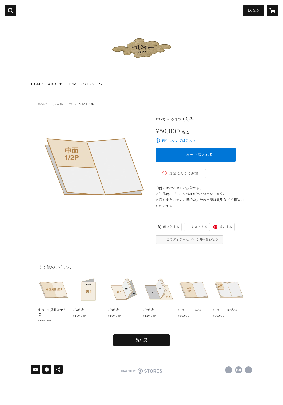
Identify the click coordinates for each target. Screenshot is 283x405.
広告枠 (58, 104)
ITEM (72, 84)
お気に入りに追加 (183, 173)
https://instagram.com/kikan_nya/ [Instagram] (238, 369)
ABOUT (55, 84)
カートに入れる (199, 155)
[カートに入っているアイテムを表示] (272, 10)
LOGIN (253, 10)
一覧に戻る (141, 340)
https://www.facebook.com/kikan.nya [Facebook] (228, 369)
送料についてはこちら (179, 140)
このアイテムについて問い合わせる (192, 239)
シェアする (199, 227)
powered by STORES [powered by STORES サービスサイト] (141, 370)
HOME (37, 84)
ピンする (225, 227)
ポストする (171, 227)
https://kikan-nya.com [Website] (248, 369)
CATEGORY (92, 84)
